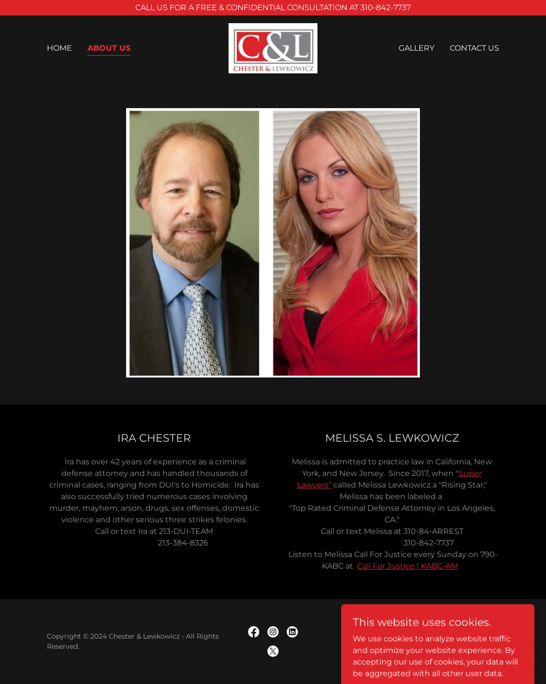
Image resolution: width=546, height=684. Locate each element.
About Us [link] (108, 48)
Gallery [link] (416, 48)
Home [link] (59, 48)
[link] (273, 47)
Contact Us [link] (474, 48)
